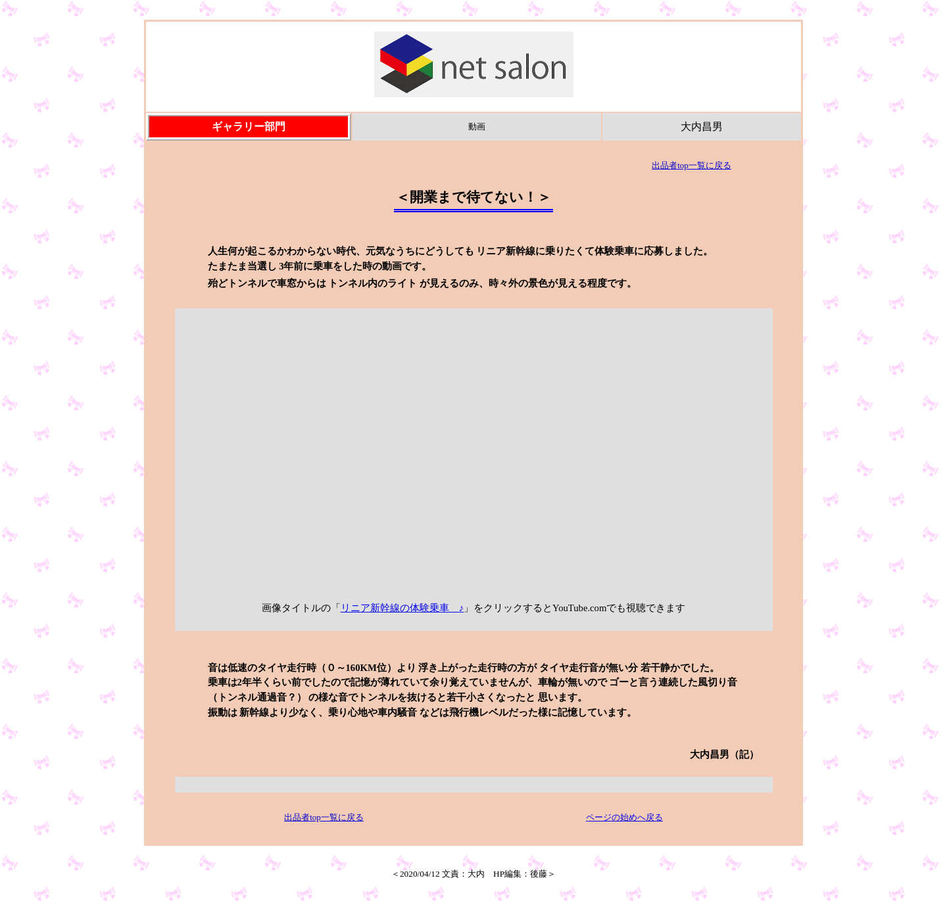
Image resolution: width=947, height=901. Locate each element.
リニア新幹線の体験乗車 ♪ (402, 608)
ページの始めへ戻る (624, 817)
